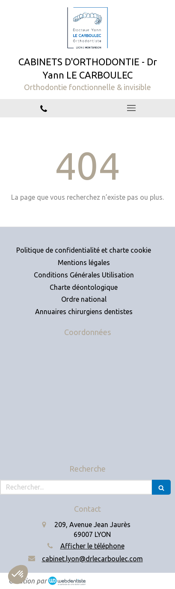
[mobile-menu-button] (131, 108)
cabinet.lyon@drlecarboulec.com (92, 559)
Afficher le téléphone (92, 546)
